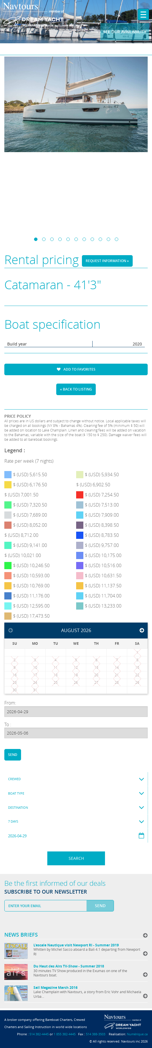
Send (12, 754)
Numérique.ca (137, 1034)
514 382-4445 (39, 1034)
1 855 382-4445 (65, 1034)
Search (76, 858)
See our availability (124, 31)
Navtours (44, 14)
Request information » (107, 260)
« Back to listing (76, 389)
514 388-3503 (95, 1034)
